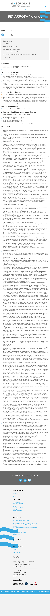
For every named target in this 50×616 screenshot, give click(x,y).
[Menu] (45, 6)
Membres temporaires (17, 512)
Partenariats (15, 495)
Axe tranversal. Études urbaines (19, 532)
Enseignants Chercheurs (18, 503)
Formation (15, 496)
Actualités (15, 549)
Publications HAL (16, 543)
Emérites (15, 505)
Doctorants (15, 509)
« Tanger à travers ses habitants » (10, 205)
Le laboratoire (16, 493)
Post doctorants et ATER (18, 507)
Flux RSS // (39, 591)
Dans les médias (16, 551)
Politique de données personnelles (27, 591)
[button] (20, 480)
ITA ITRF (14, 506)
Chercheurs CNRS (16, 502)
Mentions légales (15, 591)
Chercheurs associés (17, 510)
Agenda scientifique (17, 552)
